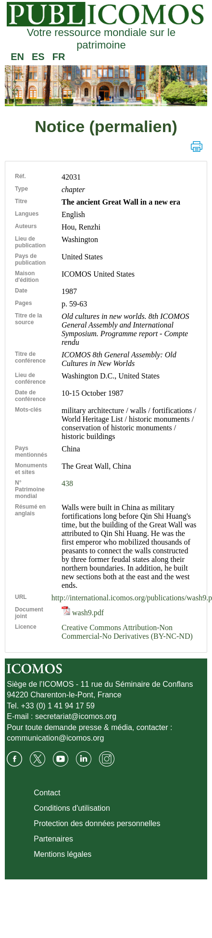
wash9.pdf (83, 613)
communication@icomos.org (55, 738)
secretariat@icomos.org (75, 716)
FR (58, 56)
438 (67, 483)
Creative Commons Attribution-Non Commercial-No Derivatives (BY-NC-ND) (127, 631)
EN (17, 56)
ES (38, 56)
